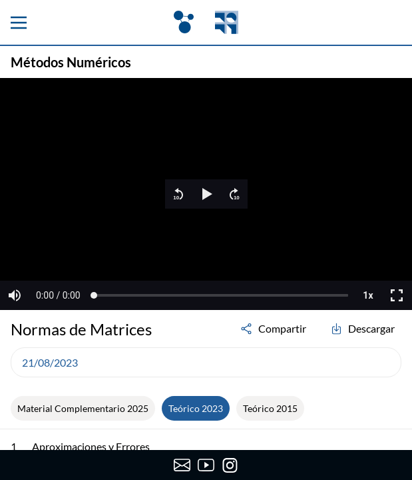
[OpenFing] (206, 22)
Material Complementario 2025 (82, 408)
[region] (206, 194)
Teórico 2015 (270, 408)
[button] (178, 194)
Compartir (273, 328)
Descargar (362, 328)
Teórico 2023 (195, 408)
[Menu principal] (18, 22)
